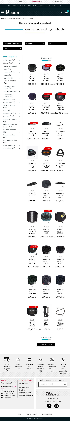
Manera (46, 227)
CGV (19, 414)
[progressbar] (46, 60)
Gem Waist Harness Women (46, 78)
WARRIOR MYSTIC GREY (60, 261)
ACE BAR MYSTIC (32, 195)
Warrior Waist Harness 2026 (32, 78)
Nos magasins (24, 387)
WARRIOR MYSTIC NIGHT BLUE (60, 291)
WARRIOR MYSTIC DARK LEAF (32, 291)
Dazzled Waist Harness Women (32, 107)
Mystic (32, 74)
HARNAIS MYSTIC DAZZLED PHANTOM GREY (32, 261)
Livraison (22, 390)
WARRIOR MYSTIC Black (46, 261)
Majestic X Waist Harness (46, 107)
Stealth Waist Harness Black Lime (60, 78)
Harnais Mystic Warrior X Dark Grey (46, 195)
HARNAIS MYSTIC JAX (32, 165)
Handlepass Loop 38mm (60, 133)
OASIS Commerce (38, 419)
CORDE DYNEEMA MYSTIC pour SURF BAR (60, 324)
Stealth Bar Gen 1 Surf (32, 133)
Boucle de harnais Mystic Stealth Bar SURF (60, 195)
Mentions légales (32, 414)
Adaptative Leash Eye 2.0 (60, 165)
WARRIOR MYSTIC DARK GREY (46, 291)
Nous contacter (47, 414)
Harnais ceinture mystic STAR (32, 231)
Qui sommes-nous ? (26, 384)
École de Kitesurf (25, 393)
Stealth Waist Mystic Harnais (32, 324)
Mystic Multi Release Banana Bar (46, 324)
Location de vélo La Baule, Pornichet (26, 396)
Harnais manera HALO (46, 231)
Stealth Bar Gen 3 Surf (46, 133)
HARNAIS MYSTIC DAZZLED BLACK (60, 231)
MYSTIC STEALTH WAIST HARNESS (46, 165)
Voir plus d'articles (46, 344)
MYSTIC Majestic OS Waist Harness (60, 107)
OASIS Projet (30, 419)
